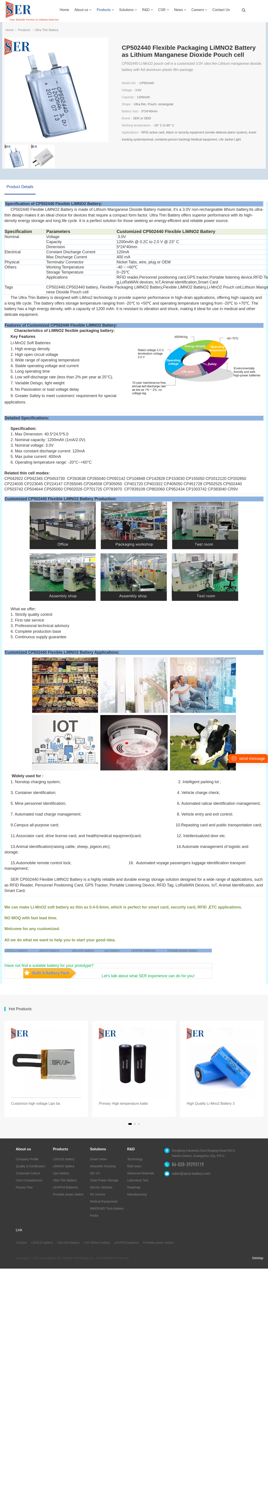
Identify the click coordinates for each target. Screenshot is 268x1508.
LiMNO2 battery (63, 1166)
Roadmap (134, 1187)
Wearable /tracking (103, 1166)
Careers (199, 10)
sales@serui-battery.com (191, 1173)
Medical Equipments (104, 1201)
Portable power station (182, 950)
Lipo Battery (61, 1173)
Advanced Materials (140, 1173)
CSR (163, 10)
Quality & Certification (30, 1166)
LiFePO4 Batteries (65, 1187)
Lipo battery (111, 950)
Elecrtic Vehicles (101, 1187)
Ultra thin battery (68, 1242)
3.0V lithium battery (97, 1242)
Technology (135, 1159)
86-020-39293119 (188, 1164)
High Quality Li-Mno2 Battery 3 (211, 1103)
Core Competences (29, 1180)
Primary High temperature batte (123, 1103)
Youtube (21, 1242)
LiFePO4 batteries (143, 950)
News (180, 10)
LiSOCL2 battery (16, 950)
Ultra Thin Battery (47, 30)
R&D (147, 10)
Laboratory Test (137, 1180)
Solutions (128, 10)
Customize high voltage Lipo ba (35, 1103)
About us (82, 10)
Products (105, 10)
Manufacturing (137, 1194)
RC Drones (97, 1194)
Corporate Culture (28, 1173)
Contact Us (221, 10)
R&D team (134, 1166)
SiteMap (257, 1258)
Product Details (20, 187)
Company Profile (27, 1159)
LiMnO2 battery (48, 950)
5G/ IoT (95, 1173)
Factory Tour (24, 1187)
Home (64, 10)
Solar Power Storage (104, 1180)
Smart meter (98, 1159)
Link (19, 1230)
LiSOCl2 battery (64, 1159)
